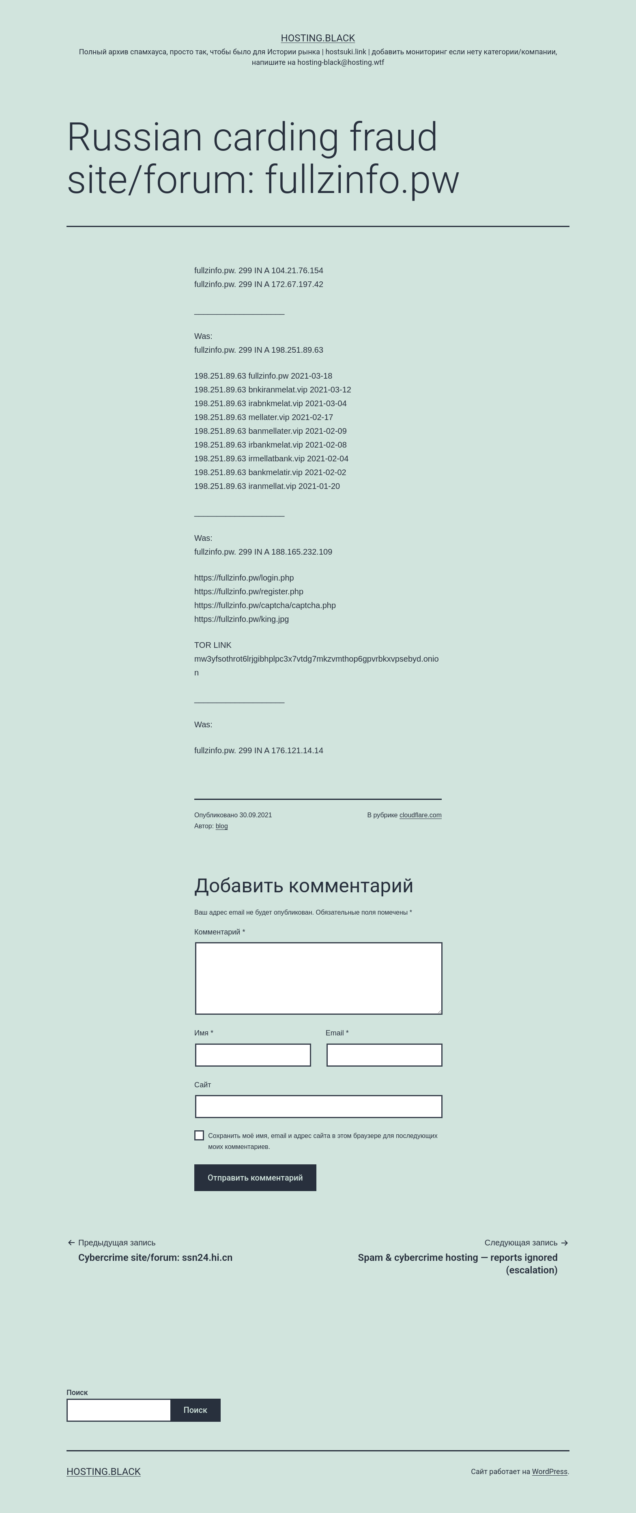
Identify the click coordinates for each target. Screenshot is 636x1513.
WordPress (549, 1471)
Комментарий (219, 932)
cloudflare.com (421, 815)
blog (222, 826)
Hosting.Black (318, 38)
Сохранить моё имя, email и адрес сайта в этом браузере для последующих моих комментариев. (323, 1141)
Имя (203, 1033)
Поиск (77, 1392)
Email (337, 1033)
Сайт (202, 1085)
